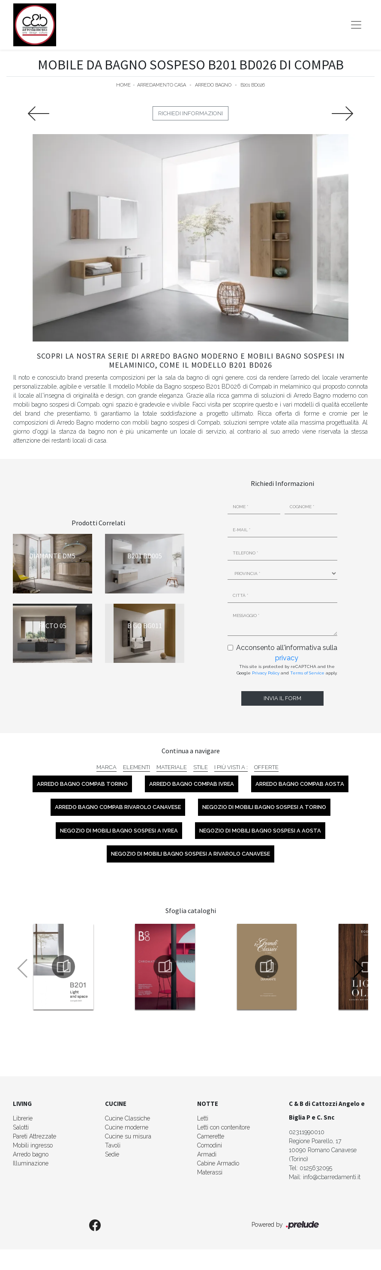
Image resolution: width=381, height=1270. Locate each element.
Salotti (21, 1127)
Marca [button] (106, 767)
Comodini (209, 1145)
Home (123, 85)
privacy (286, 658)
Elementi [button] (136, 767)
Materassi (209, 1172)
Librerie (23, 1118)
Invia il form (282, 698)
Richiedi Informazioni (190, 113)
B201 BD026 (252, 85)
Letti (202, 1118)
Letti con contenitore (223, 1127)
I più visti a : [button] (231, 767)
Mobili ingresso (33, 1145)
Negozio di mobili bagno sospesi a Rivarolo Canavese (190, 854)
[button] (358, 968)
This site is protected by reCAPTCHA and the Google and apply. (287, 669)
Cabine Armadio (218, 1163)
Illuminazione (30, 1163)
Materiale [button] (171, 767)
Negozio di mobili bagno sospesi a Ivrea (119, 830)
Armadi (206, 1154)
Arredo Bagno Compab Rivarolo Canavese (118, 807)
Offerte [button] (266, 767)
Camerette (210, 1136)
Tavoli (112, 1145)
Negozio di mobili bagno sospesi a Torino (264, 807)
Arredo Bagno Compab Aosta (299, 784)
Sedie (112, 1154)
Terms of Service (307, 673)
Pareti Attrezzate (34, 1136)
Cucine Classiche (127, 1118)
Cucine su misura (128, 1136)
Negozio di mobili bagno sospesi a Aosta (260, 830)
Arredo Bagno (213, 85)
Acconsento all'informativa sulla (286, 653)
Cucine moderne (126, 1127)
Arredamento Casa (161, 85)
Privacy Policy (265, 673)
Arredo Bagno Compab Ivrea (191, 784)
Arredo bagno (30, 1154)
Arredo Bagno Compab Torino (82, 784)
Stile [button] (200, 767)
